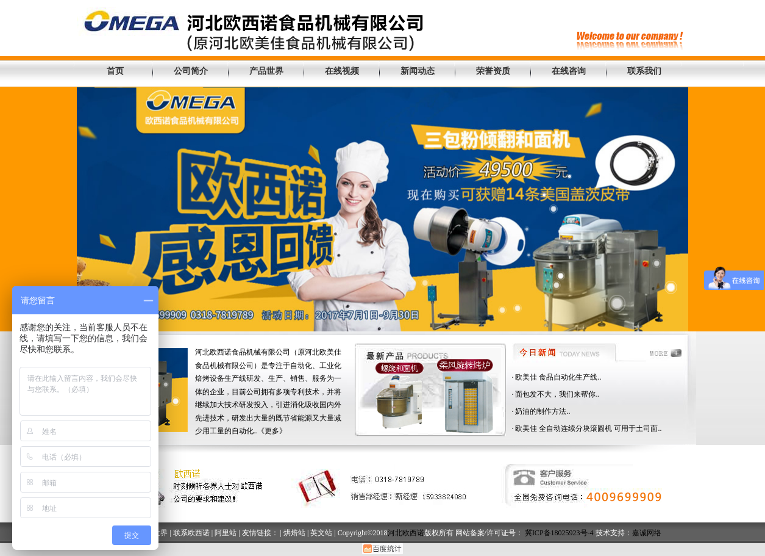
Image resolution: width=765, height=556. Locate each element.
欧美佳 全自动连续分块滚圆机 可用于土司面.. (588, 428)
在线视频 (342, 71)
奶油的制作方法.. (542, 411)
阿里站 (226, 533)
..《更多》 (270, 431)
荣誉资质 (493, 71)
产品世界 (266, 71)
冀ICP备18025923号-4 (559, 533)
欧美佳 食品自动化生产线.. (558, 377)
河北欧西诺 (406, 533)
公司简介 (191, 71)
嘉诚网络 (646, 533)
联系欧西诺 (191, 533)
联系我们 (644, 71)
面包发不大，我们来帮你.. (557, 394)
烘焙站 (294, 533)
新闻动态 (417, 71)
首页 (115, 71)
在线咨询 (569, 71)
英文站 (321, 533)
